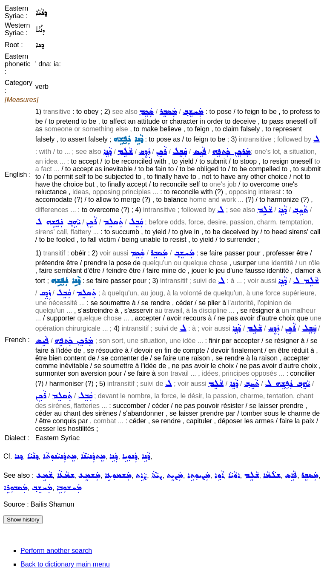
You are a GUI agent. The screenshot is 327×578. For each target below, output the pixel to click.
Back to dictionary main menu (65, 564)
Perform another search (56, 550)
